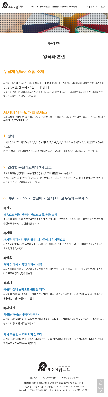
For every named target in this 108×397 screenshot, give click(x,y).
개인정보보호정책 (49, 378)
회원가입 (94, 7)
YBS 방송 (73, 6)
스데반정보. (84, 390)
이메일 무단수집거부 (70, 378)
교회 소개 (34, 6)
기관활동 (55, 6)
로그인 (103, 7)
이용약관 (33, 378)
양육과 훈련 (45, 6)
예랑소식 (64, 6)
